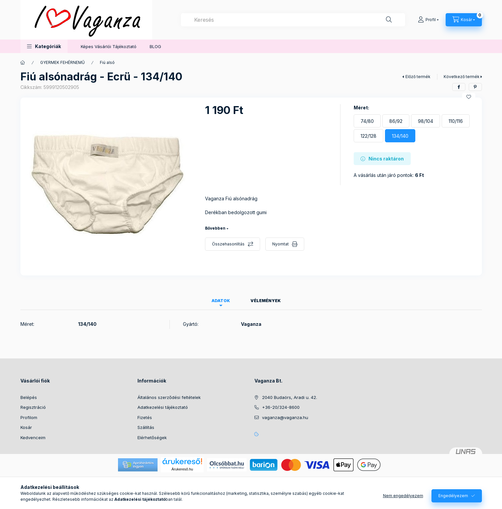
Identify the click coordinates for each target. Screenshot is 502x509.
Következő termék (462, 76)
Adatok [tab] (221, 300)
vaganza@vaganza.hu (285, 417)
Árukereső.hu (182, 469)
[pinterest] (475, 87)
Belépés (28, 397)
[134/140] (400, 135)
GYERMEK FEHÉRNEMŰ (62, 62)
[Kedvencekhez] (468, 97)
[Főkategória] (22, 63)
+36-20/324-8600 (281, 407)
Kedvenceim (32, 437)
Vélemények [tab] (266, 300)
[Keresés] (389, 20)
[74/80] (367, 120)
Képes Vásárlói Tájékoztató (108, 46)
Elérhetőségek (152, 437)
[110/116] (456, 120)
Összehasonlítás (228, 243)
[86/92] (395, 120)
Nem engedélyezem (403, 495)
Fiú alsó (107, 62)
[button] (44, 46)
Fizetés (144, 417)
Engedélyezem (453, 495)
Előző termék (417, 76)
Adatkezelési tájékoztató (162, 407)
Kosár (26, 427)
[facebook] (458, 87)
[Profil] (428, 19)
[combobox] (293, 19)
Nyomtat (280, 243)
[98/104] (425, 120)
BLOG (155, 46)
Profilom (28, 417)
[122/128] (368, 135)
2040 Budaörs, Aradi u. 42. (289, 397)
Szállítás (145, 427)
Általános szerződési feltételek (169, 397)
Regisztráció (33, 407)
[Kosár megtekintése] (464, 19)
